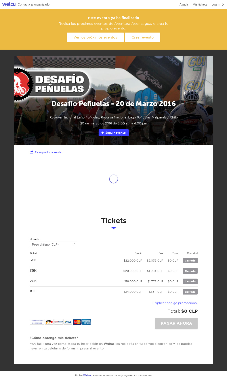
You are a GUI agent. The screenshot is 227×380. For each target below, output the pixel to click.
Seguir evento (113, 132)
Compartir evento (46, 152)
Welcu (8, 4)
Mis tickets (200, 4)
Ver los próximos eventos (95, 37)
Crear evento (143, 37)
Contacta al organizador (34, 4)
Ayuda (183, 4)
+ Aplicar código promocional (175, 303)
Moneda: (35, 239)
